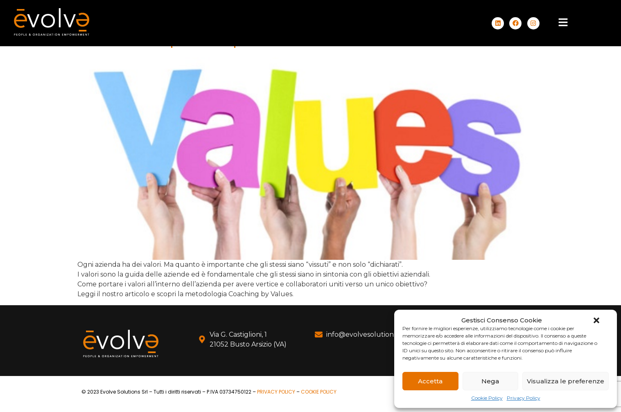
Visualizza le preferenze (565, 381)
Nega (490, 381)
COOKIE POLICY (318, 391)
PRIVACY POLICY (276, 391)
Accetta (430, 381)
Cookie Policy (487, 398)
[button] (596, 320)
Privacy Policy (523, 398)
